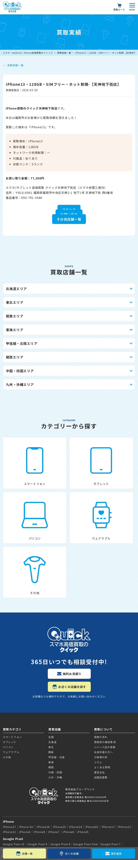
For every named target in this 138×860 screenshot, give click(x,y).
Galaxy (8, 780)
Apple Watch (13, 804)
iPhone (8, 745)
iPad (6, 792)
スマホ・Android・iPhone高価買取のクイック (28, 52)
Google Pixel (13, 763)
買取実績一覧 (64, 52)
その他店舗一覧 (69, 219)
